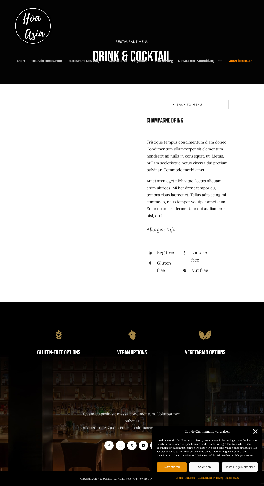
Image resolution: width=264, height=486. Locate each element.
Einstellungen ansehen (239, 467)
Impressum (232, 477)
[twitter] (132, 445)
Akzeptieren (171, 467)
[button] (256, 432)
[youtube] (143, 445)
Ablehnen (204, 467)
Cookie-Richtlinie (186, 477)
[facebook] (109, 445)
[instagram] (120, 445)
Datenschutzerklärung (210, 477)
